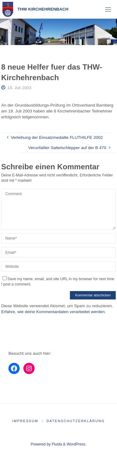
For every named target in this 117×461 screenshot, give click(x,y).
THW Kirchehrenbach (43, 9)
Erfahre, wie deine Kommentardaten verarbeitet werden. (53, 311)
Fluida (56, 444)
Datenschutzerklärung (75, 421)
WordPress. (76, 444)
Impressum (25, 421)
